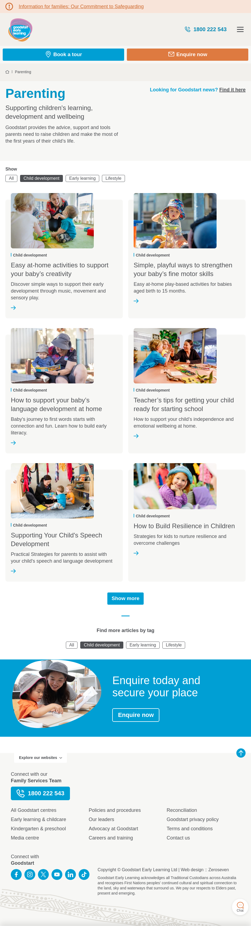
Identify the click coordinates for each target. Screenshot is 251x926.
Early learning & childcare (38, 819)
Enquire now (136, 715)
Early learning (82, 178)
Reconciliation (182, 810)
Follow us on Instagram (30, 874)
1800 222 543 (205, 29)
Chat (240, 907)
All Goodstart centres (33, 810)
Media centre (25, 838)
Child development (42, 178)
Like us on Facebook (16, 874)
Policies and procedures (115, 810)
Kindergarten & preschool (38, 828)
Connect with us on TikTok (84, 874)
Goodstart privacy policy (193, 819)
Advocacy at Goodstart (113, 828)
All (11, 178)
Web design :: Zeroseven (205, 869)
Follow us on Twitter (43, 874)
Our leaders (101, 819)
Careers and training (111, 838)
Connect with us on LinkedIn (70, 874)
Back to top (241, 753)
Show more (125, 598)
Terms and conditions (190, 828)
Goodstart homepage (20, 29)
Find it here (232, 89)
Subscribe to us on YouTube (57, 874)
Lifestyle (113, 178)
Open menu (240, 29)
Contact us (178, 838)
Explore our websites (40, 757)
